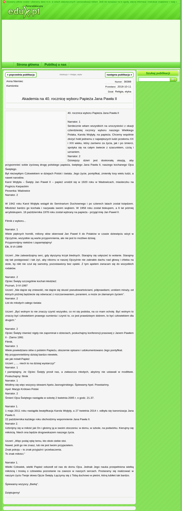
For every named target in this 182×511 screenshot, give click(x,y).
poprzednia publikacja (21, 74)
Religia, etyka (123, 91)
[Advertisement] (35, 136)
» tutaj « (173, 2)
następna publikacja (119, 74)
